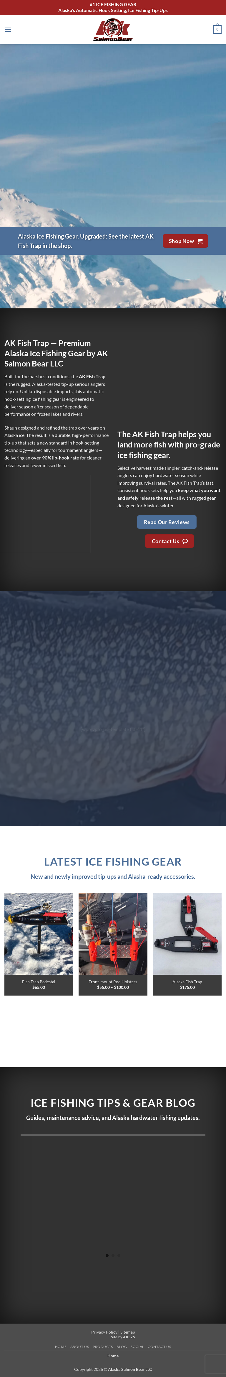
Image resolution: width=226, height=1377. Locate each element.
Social (137, 1346)
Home (61, 1346)
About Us (79, 1346)
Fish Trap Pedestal (38, 981)
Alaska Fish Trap (187, 981)
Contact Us (159, 1346)
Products (103, 1346)
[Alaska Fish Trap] (187, 934)
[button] (7, 29)
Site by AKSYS (123, 1337)
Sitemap (127, 1331)
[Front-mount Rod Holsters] (113, 934)
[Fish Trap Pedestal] (38, 934)
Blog (122, 1346)
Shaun (10, 427)
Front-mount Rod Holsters (113, 981)
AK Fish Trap (154, 434)
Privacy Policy (104, 1331)
